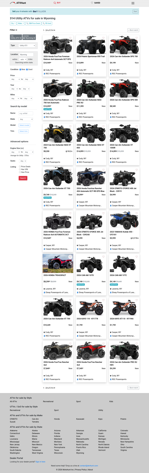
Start (135, 11)
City (12, 23)
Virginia (123, 450)
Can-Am (35, 419)
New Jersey (15, 444)
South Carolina (126, 447)
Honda (57, 419)
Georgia (79, 433)
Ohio (122, 444)
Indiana (57, 436)
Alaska (35, 430)
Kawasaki (80, 419)
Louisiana (14, 439)
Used (30, 69)
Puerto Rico (81, 447)
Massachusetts (82, 439)
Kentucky (124, 436)
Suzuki (12, 422)
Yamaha (35, 422)
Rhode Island (103, 447)
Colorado (124, 430)
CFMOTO (13, 419)
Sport (78, 401)
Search (23, 178)
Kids (111, 401)
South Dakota (15, 450)
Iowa (78, 436)
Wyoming (80, 453)
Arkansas (80, 430)
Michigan (102, 439)
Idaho (12, 436)
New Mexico (37, 444)
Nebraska (80, 442)
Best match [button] (133, 30)
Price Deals (25, 166)
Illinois (34, 436)
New (23, 69)
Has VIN (24, 169)
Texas (56, 450)
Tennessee (36, 450)
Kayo (100, 419)
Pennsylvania (59, 447)
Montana (57, 442)
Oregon (35, 447)
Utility (100, 410)
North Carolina (82, 444)
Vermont (101, 450)
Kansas (101, 436)
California (102, 430)
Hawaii (123, 433)
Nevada (101, 442)
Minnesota (124, 439)
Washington (15, 453)
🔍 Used (47, 23)
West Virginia (37, 453)
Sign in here (40, 462)
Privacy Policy (81, 470)
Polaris (123, 419)
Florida (57, 433)
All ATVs (13, 401)
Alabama (13, 430)
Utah (78, 450)
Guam (100, 433)
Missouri (35, 442)
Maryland (58, 439)
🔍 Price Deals (33, 23)
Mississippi (14, 442)
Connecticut (15, 433)
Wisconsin (58, 453)
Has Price (25, 172)
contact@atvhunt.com (89, 466)
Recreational (48, 401)
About (90, 470)
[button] (45, 44)
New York (58, 444)
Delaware (36, 433)
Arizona (57, 430)
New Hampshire (127, 442)
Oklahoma (14, 447)
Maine (34, 439)
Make (20, 23)
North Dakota (103, 444)
